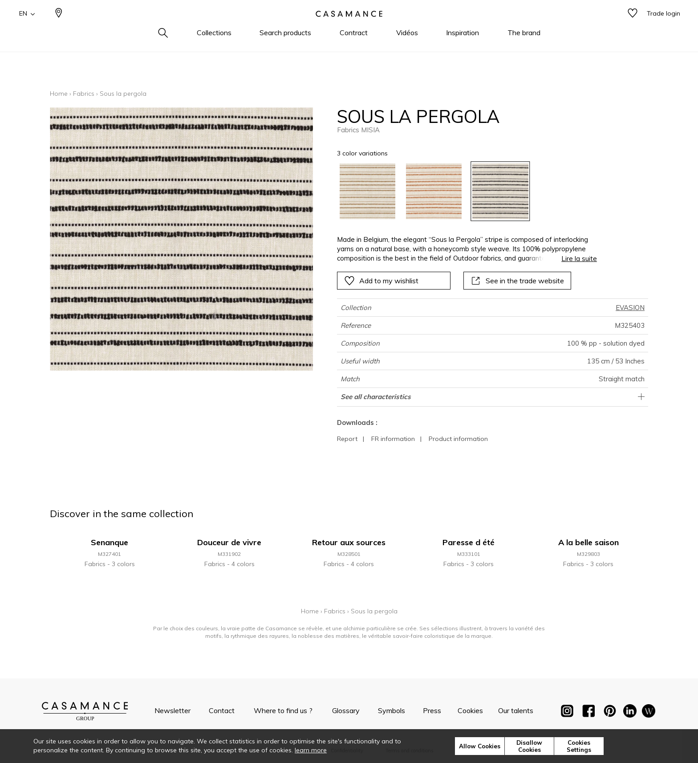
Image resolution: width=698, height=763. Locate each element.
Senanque (109, 542)
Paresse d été (468, 542)
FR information (393, 439)
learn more (311, 750)
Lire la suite (579, 258)
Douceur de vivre (229, 542)
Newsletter (172, 710)
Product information (458, 439)
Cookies (470, 710)
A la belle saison (588, 542)
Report (347, 439)
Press (432, 710)
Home (59, 94)
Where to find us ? (283, 710)
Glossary (346, 710)
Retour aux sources (349, 542)
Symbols (391, 710)
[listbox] (462, 191)
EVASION (630, 307)
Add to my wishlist (381, 280)
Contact (222, 710)
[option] (367, 191)
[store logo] (349, 28)
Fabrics (83, 94)
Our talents (515, 710)
